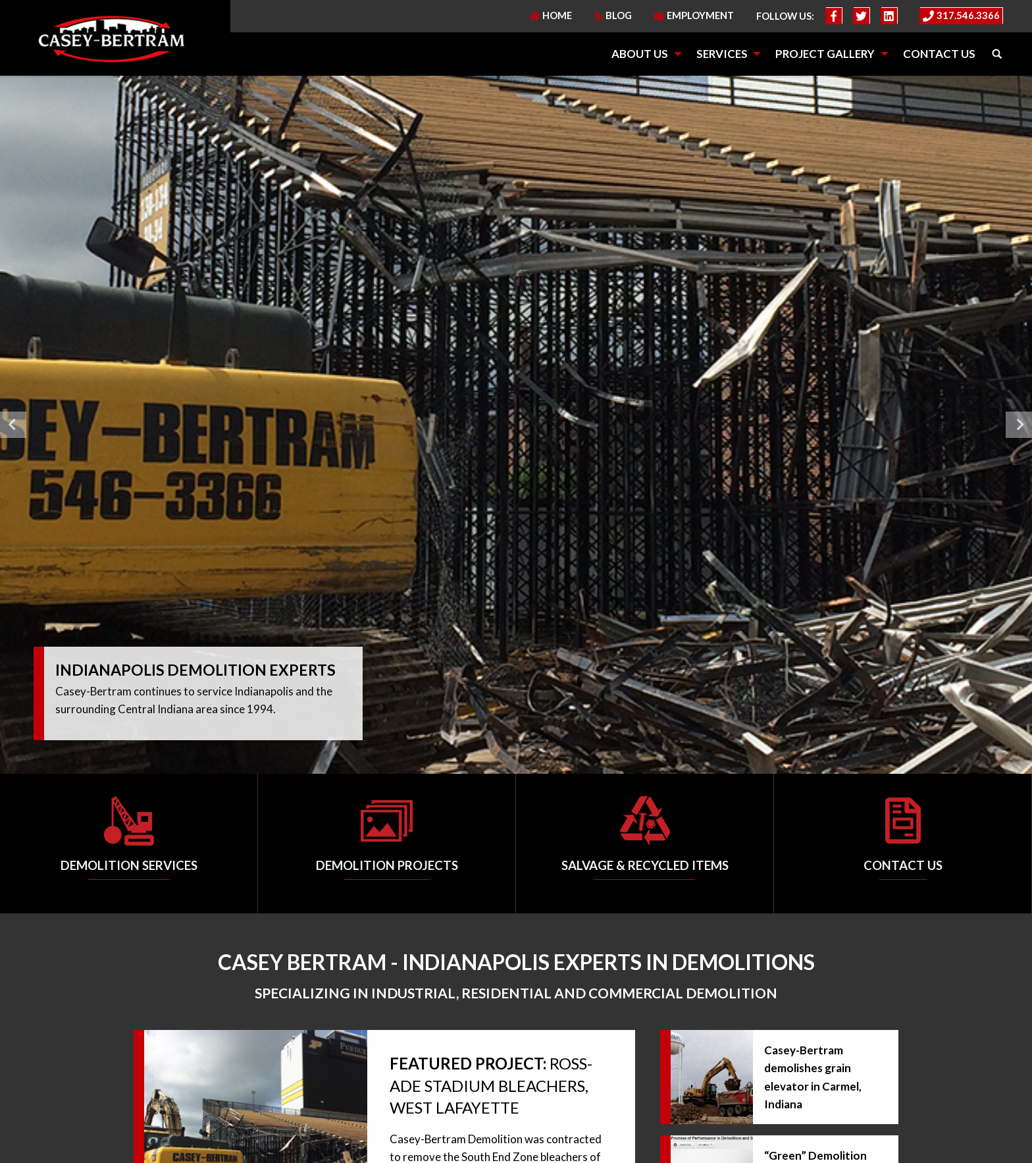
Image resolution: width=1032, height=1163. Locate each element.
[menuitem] (642, 54)
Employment (694, 15)
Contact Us (939, 54)
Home (551, 15)
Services (722, 54)
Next (1019, 425)
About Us (639, 54)
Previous (13, 425)
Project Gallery (825, 54)
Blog (613, 15)
